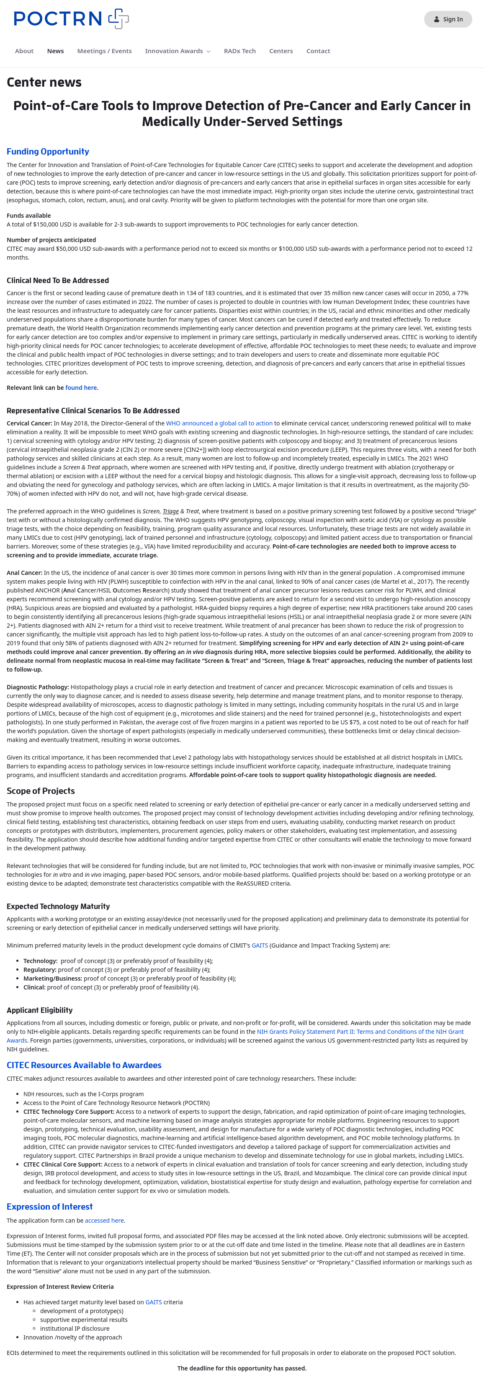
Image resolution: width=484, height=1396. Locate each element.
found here (81, 387)
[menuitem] (24, 51)
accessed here (104, 1220)
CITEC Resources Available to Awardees (84, 1065)
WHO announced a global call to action (219, 423)
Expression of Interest (50, 1207)
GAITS (260, 945)
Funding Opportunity (48, 151)
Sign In (448, 19)
